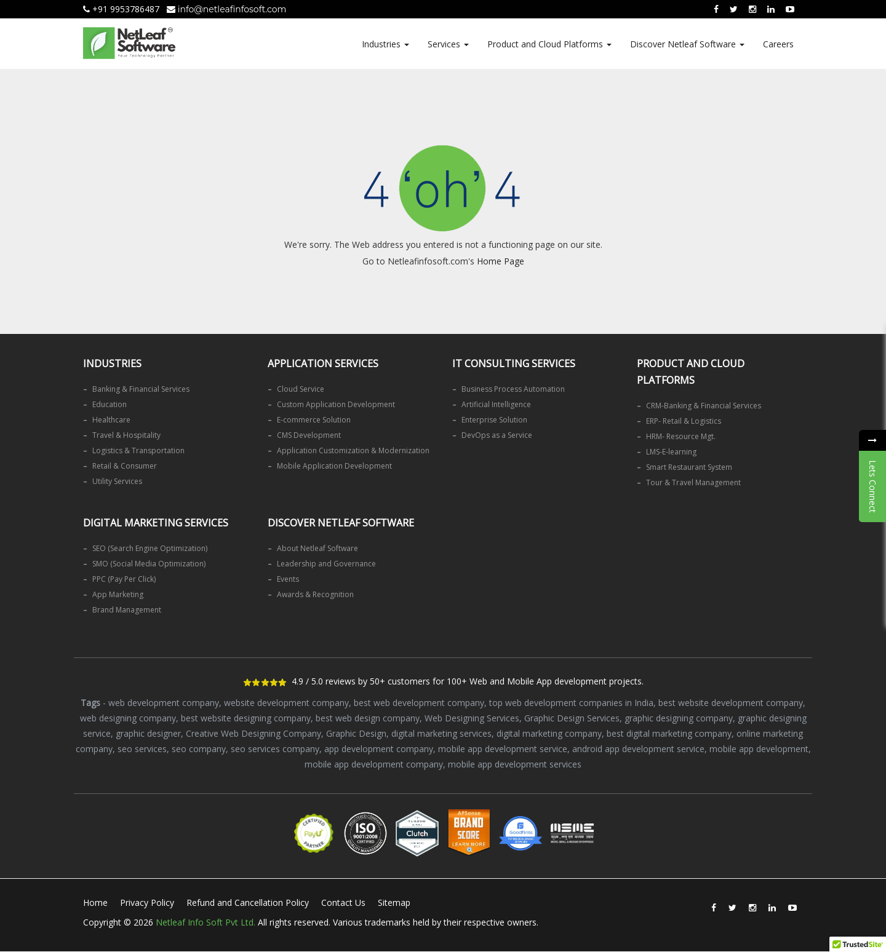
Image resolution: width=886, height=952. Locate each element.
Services (448, 44)
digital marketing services (441, 733)
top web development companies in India (571, 702)
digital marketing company (549, 733)
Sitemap (394, 902)
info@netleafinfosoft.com (226, 9)
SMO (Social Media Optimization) (149, 563)
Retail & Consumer (124, 466)
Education (109, 404)
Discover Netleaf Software (687, 44)
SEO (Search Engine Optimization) (149, 548)
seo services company (275, 749)
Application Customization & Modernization (353, 450)
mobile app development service (502, 749)
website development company (286, 702)
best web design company (368, 718)
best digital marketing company (669, 733)
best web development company (419, 702)
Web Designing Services (472, 718)
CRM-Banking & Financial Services (703, 405)
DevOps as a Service (496, 435)
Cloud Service (300, 389)
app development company (378, 749)
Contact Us (343, 902)
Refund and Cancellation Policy (247, 902)
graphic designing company (679, 718)
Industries (385, 44)
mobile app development (758, 749)
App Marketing (117, 594)
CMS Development (309, 435)
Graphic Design (356, 733)
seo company (199, 749)
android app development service (638, 749)
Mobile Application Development (334, 466)
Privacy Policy (147, 902)
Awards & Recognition (315, 594)
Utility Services (117, 481)
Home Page (500, 261)
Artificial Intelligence (496, 404)
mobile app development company (374, 764)
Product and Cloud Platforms (549, 44)
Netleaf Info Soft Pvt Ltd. (205, 922)
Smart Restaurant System (689, 467)
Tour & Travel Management (693, 482)
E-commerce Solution (314, 420)
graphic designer (148, 733)
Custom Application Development (336, 404)
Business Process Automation (513, 389)
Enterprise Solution (494, 420)
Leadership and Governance (326, 563)
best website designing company (246, 718)
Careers (778, 44)
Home (95, 902)
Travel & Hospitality (126, 435)
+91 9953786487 (121, 9)
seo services (142, 749)
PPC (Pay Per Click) (124, 579)
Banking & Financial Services (141, 389)
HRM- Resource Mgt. (681, 436)
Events (288, 579)
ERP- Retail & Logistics (683, 421)
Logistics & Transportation (138, 450)
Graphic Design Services (572, 718)
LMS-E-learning (671, 451)
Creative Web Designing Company (253, 733)
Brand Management (126, 610)
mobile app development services (514, 764)
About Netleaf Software (317, 548)
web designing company (128, 718)
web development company (163, 702)
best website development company (730, 702)
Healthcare (111, 420)
